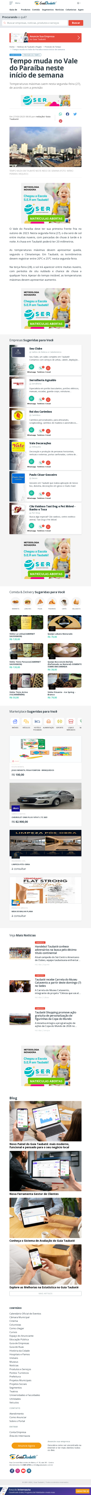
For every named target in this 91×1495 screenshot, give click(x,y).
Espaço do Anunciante (21, 1335)
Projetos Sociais (18, 1384)
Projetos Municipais (20, 1380)
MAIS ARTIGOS (45, 1293)
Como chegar (16, 1328)
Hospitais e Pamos (19, 1354)
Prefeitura (15, 1376)
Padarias (52, 603)
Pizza (40, 603)
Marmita (15, 603)
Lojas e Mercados (70, 724)
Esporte (59, 723)
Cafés (64, 603)
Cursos (13, 1332)
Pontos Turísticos (19, 1372)
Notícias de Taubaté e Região (29, 47)
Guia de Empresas (19, 1343)
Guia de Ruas (16, 1346)
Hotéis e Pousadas (37, 724)
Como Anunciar (17, 1417)
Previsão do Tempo (53, 47)
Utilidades (15, 1398)
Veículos (26, 723)
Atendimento (16, 1413)
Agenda (82, 9)
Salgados (76, 603)
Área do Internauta (19, 1435)
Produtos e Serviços (20, 1369)
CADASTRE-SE (82, 1491)
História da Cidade (19, 1350)
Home (12, 47)
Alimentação (48, 723)
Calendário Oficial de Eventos (25, 1313)
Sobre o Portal (17, 1421)
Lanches (28, 603)
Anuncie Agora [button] (26, 1445)
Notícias (59, 9)
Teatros (13, 1391)
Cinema (13, 1320)
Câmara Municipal (19, 1317)
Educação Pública (19, 1339)
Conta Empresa (17, 1432)
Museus (13, 1361)
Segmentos (48, 9)
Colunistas (71, 9)
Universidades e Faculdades (24, 1395)
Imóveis (15, 723)
